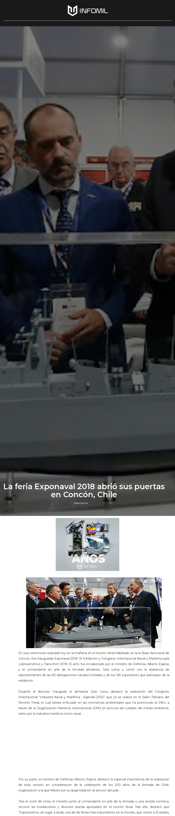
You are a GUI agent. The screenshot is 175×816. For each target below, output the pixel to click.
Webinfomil (81, 503)
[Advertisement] (94, 748)
